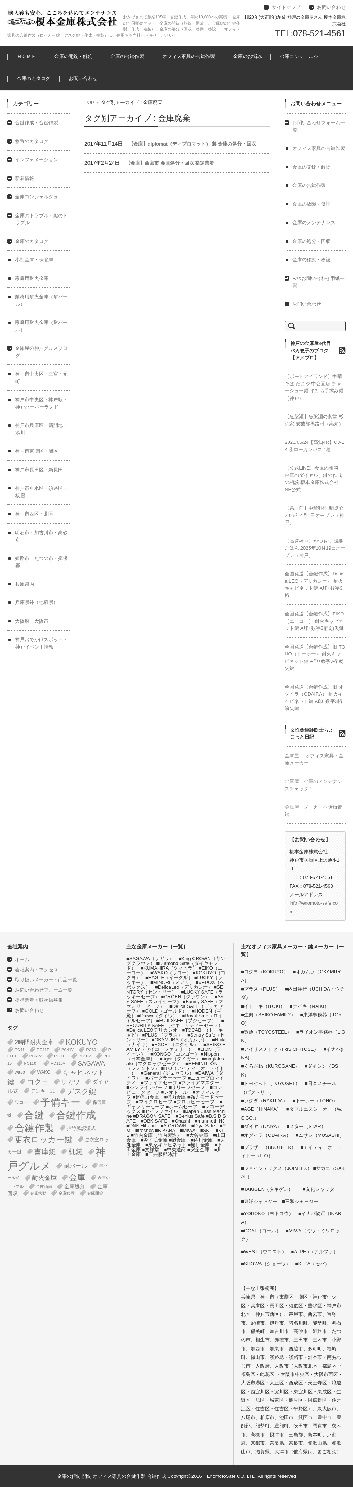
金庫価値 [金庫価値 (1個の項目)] (44, 1186)
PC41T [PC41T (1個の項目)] (43, 1050)
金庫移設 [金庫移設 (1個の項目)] (66, 1193)
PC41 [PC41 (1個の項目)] (20, 1050)
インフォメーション (36, 159)
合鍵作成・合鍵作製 (36, 122)
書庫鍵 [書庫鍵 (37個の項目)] (45, 1151)
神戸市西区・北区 (34, 514)
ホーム (22, 959)
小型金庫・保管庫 (34, 259)
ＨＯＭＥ (26, 56)
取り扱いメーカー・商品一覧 (46, 980)
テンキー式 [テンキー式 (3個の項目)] (43, 1091)
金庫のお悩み (247, 56)
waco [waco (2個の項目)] (20, 1072)
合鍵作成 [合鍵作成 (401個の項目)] (76, 1115)
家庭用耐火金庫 (31, 278)
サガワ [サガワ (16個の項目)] (70, 1081)
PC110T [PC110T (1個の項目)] (31, 1063)
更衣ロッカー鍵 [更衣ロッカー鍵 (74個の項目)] (43, 1139)
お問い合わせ (83, 78)
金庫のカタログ (33, 78)
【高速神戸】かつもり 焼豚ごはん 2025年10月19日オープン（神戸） (315, 548)
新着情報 (24, 178)
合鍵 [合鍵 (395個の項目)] (34, 1115)
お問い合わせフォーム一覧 (43, 990)
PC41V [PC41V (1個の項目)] (67, 1050)
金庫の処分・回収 (311, 241)
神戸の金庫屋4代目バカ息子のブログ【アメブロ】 (310, 350)
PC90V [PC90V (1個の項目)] (85, 1056)
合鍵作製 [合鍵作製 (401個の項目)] (34, 1128)
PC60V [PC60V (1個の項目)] (35, 1056)
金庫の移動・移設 (311, 259)
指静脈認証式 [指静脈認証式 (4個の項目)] (81, 1128)
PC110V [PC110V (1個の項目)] (58, 1063)
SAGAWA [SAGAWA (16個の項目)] (91, 1063)
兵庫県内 (24, 584)
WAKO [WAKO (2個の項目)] (43, 1072)
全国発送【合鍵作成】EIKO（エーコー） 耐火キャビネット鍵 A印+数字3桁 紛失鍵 (314, 621)
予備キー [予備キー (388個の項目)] (60, 1102)
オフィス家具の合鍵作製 (188, 56)
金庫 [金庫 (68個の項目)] (77, 1177)
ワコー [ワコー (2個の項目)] (21, 1102)
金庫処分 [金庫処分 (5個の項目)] (74, 1186)
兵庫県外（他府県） (36, 602)
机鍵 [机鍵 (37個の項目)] (75, 1151)
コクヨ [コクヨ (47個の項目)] (38, 1082)
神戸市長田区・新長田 (39, 470)
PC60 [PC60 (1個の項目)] (91, 1050)
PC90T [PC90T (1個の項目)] (60, 1056)
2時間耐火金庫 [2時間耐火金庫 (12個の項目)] (34, 1042)
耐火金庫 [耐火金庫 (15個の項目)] (44, 1177)
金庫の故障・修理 (311, 204)
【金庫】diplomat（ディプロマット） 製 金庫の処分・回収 (192, 144)
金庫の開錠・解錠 (73, 56)
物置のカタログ (31, 141)
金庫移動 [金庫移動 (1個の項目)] (38, 1193)
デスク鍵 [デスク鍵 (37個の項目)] (81, 1091)
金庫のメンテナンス (313, 222)
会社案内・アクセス (36, 970)
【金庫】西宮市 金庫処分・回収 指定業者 (170, 163)
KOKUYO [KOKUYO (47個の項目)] (82, 1042)
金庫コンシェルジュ (301, 56)
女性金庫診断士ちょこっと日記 (311, 733)
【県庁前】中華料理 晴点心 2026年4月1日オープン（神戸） (314, 515)
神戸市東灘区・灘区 (36, 451)
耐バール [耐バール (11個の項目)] (75, 1166)
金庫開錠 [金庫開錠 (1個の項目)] (95, 1193)
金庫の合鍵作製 (127, 56)
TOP (89, 102)
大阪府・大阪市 (31, 621)
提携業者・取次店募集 (39, 1000)
